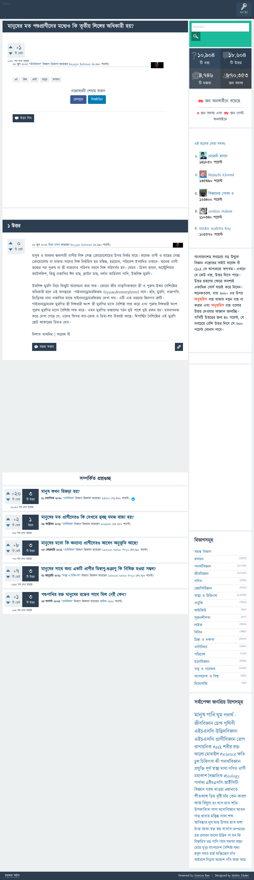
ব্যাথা (205, 829)
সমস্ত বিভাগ (202, 552)
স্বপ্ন (212, 829)
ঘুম (219, 715)
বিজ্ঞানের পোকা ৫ (221, 193)
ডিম (212, 796)
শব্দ (230, 816)
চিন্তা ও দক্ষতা (204, 640)
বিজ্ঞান (199, 790)
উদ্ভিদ (223, 835)
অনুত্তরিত (66, 13)
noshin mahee (220, 211)
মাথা (223, 769)
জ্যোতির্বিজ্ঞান (203, 588)
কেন (233, 796)
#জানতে (231, 790)
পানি (210, 715)
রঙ (209, 841)
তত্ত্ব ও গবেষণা (204, 669)
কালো (214, 835)
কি (239, 835)
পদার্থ (228, 715)
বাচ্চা (239, 841)
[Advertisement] (95, 166)
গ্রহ (196, 835)
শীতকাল (201, 796)
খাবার (205, 816)
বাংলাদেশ (215, 847)
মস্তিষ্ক (215, 816)
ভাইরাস (199, 860)
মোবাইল (212, 754)
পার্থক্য (199, 783)
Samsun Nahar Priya (115, 550)
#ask (217, 747)
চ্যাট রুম (157, 13)
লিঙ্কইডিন (97, 99)
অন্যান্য (56, 79)
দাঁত (232, 854)
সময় (205, 854)
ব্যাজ (188, 13)
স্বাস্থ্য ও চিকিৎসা (71, 576)
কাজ (197, 803)
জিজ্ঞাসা (55, 64)
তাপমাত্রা (239, 829)
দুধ (210, 823)
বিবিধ (198, 632)
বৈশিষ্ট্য (228, 847)
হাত (233, 823)
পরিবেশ (199, 654)
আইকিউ (200, 610)
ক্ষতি (241, 754)
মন (234, 835)
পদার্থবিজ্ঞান (202, 566)
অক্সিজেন (222, 854)
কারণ (242, 796)
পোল (173, 13)
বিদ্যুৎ (206, 803)
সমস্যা (230, 841)
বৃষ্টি (219, 796)
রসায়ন (204, 835)
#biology (232, 776)
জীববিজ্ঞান (35, 64)
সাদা (223, 816)
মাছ (216, 823)
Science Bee (202, 875)
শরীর (227, 747)
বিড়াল (210, 860)
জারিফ (103, 601)
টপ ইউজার (204, 13)
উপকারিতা (202, 810)
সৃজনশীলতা (202, 618)
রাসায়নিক (203, 747)
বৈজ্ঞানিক (215, 776)
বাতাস (227, 829)
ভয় (218, 829)
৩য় (16, 79)
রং (214, 803)
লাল (215, 810)
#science (228, 754)
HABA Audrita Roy (215, 228)
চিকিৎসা (207, 761)
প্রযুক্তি (198, 603)
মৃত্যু (205, 847)
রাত (227, 803)
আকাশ (220, 860)
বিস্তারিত (200, 841)
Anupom (106, 524)
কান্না (236, 860)
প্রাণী (34, 79)
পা (229, 835)
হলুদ (197, 854)
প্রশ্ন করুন (113, 13)
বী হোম (19, 13)
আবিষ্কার (200, 823)
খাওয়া (219, 790)
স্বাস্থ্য (215, 769)
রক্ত (236, 747)
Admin (106, 498)
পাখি (215, 841)
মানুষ (44, 79)
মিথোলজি (200, 683)
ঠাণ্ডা (197, 829)
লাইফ (198, 625)
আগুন (241, 810)
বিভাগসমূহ (82, 13)
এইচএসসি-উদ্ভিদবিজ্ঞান (215, 731)
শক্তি (234, 803)
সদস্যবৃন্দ (97, 13)
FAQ (129, 13)
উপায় (224, 823)
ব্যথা (236, 847)
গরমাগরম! (51, 13)
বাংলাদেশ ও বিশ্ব (206, 676)
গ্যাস (222, 841)
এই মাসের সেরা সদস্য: (209, 144)
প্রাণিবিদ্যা (68, 498)
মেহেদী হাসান (217, 156)
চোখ (218, 723)
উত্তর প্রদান (54, 245)
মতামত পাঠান (12, 875)
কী (217, 761)
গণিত (198, 581)
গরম (209, 790)
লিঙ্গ (25, 79)
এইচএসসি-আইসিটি (222, 783)
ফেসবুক (78, 99)
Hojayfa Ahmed (221, 175)
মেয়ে (197, 847)
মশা (240, 823)
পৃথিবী (229, 723)
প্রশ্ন (35, 13)
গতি (229, 860)
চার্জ (212, 854)
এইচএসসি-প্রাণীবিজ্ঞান (215, 739)
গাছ (197, 816)
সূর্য (208, 768)
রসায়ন (198, 559)
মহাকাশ (200, 776)
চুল (196, 761)
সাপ (220, 803)
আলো (199, 754)
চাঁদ (225, 796)
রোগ (241, 739)
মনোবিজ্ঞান (201, 661)
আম (243, 860)
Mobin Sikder (240, 875)
